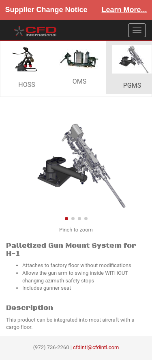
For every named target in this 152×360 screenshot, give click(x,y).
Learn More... (124, 10)
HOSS (26, 67)
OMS (79, 67)
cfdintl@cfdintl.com (96, 347)
